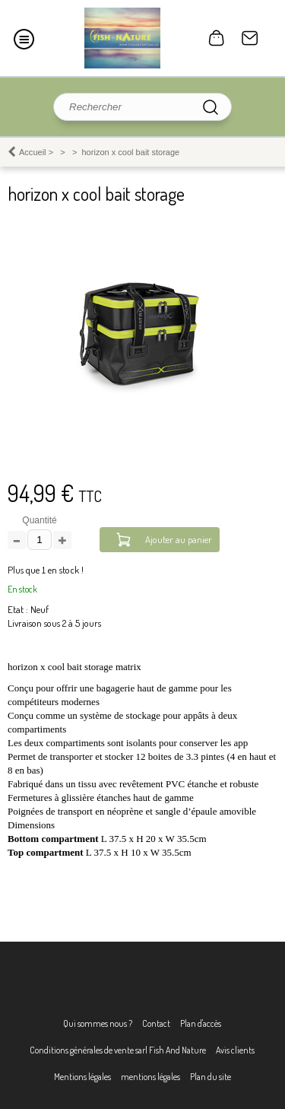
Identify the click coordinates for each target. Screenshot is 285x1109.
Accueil (32, 152)
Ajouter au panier (178, 539)
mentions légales (150, 1076)
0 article (216, 38)
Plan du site (210, 1076)
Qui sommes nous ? (97, 1023)
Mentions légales (82, 1076)
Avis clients (235, 1050)
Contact (250, 38)
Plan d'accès (200, 1023)
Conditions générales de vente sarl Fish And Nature (118, 1050)
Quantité (39, 520)
